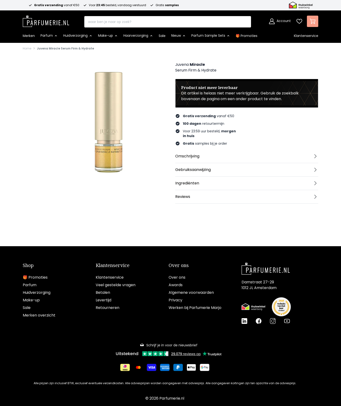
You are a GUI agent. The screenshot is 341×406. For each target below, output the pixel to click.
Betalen (103, 292)
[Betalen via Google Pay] (204, 367)
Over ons (179, 265)
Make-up (31, 300)
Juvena (182, 64)
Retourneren (107, 307)
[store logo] (46, 20)
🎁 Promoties (35, 277)
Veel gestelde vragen (115, 285)
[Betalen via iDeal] (125, 367)
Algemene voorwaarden (191, 292)
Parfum (29, 285)
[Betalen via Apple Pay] (191, 367)
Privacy (175, 300)
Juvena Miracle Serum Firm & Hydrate (65, 48)
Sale (27, 307)
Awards (176, 285)
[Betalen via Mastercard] (138, 367)
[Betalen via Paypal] (178, 367)
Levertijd (103, 300)
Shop (28, 265)
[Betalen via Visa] (151, 367)
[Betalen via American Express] (165, 367)
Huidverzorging (36, 292)
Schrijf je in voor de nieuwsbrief (168, 345)
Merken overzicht (39, 315)
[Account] (280, 21)
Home (27, 48)
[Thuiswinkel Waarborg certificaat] (253, 307)
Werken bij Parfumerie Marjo (195, 307)
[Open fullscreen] (108, 118)
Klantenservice (113, 265)
